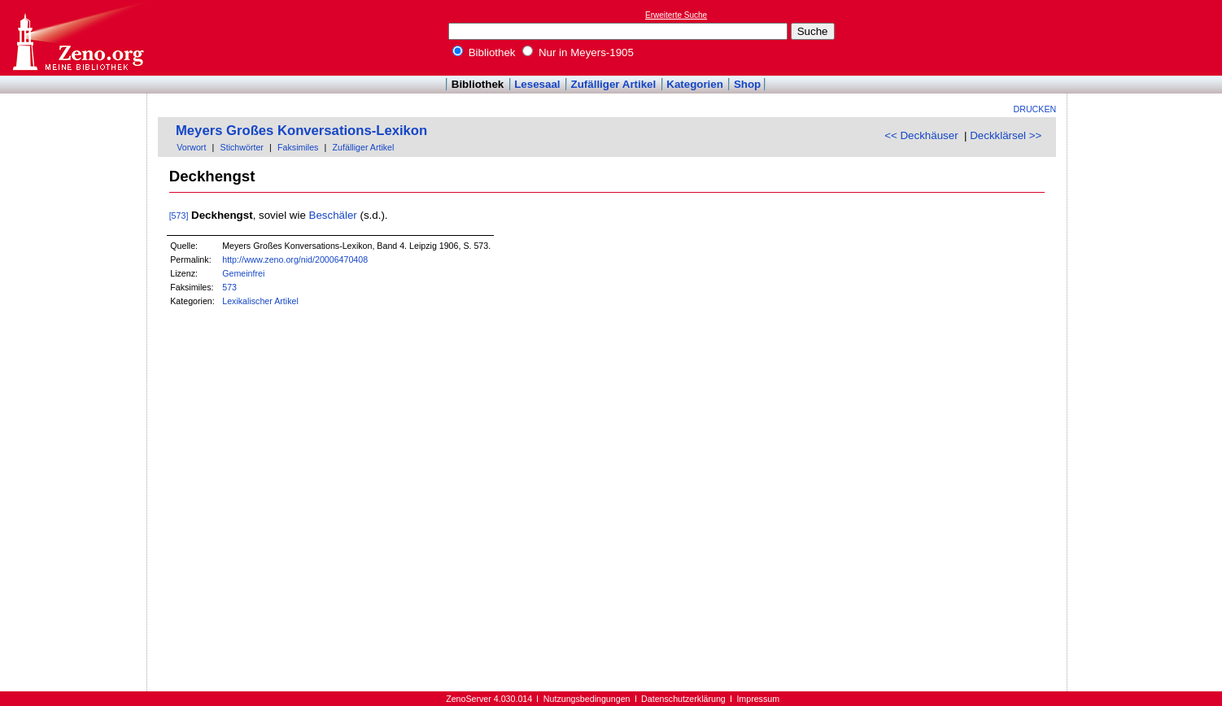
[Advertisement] (1147, 37)
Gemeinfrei (243, 273)
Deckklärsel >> (1005, 135)
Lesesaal (537, 84)
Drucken (1035, 109)
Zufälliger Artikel (614, 84)
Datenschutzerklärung (683, 699)
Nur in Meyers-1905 (578, 52)
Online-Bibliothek (77, 38)
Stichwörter (242, 147)
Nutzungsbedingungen (587, 699)
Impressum (757, 699)
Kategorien (694, 84)
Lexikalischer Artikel (260, 301)
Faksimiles (297, 147)
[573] (179, 215)
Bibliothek (484, 52)
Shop (747, 84)
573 (229, 287)
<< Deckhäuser (921, 135)
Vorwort (191, 147)
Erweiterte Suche (676, 15)
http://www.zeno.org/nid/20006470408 (295, 259)
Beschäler (333, 215)
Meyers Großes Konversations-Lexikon (301, 130)
